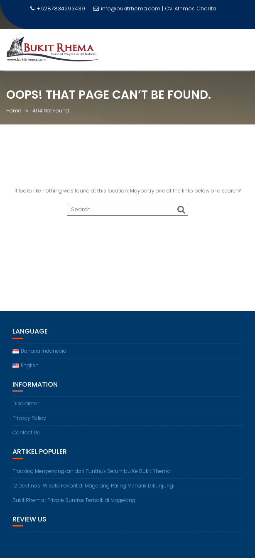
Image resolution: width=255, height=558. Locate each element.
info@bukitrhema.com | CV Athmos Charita (154, 8)
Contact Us (26, 432)
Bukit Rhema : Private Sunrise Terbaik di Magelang (73, 500)
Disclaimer (25, 403)
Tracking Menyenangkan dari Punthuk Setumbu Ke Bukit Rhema (91, 471)
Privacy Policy (29, 418)
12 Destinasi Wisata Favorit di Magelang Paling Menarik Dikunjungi (93, 485)
